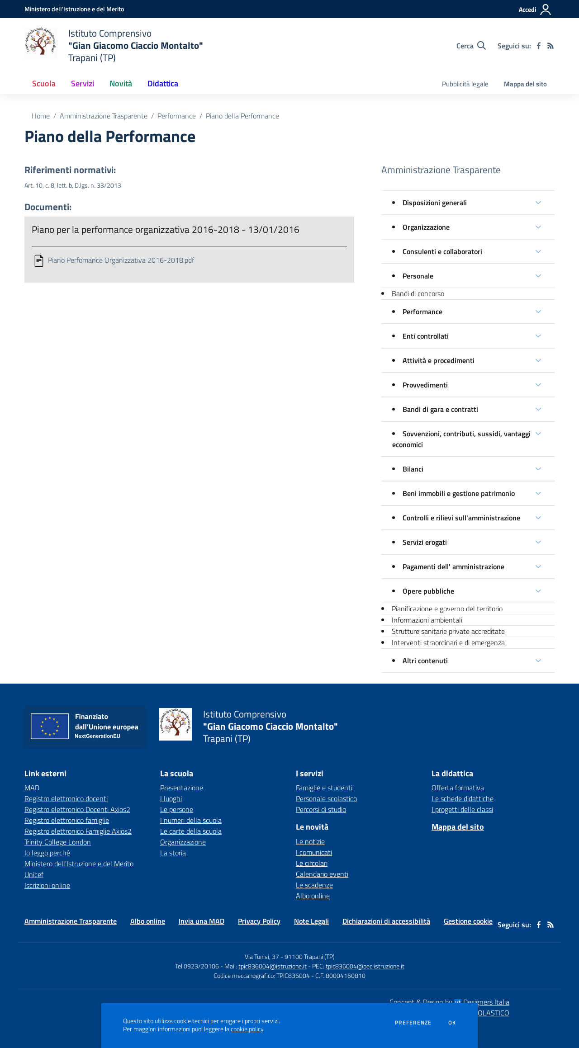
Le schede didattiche (463, 798)
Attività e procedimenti (439, 360)
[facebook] (539, 46)
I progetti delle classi (462, 809)
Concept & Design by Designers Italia (449, 1001)
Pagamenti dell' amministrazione (453, 566)
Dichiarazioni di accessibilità (386, 921)
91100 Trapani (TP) (310, 956)
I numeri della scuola (191, 820)
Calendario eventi (322, 874)
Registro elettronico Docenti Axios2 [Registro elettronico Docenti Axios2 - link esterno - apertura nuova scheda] (77, 809)
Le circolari (311, 863)
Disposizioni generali (435, 202)
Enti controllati (426, 335)
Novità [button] (120, 83)
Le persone (176, 809)
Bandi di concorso (418, 293)
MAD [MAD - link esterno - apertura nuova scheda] (31, 787)
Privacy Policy (259, 921)
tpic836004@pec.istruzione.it (365, 966)
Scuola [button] (44, 83)
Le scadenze (314, 884)
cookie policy (247, 1029)
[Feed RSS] (550, 46)
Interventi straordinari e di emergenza (448, 642)
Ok (452, 1022)
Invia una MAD (201, 921)
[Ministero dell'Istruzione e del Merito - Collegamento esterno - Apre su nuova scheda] (74, 9)
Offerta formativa (458, 787)
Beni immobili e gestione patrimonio (459, 493)
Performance (176, 115)
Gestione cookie (468, 921)
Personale (418, 275)
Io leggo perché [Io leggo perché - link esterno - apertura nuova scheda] (47, 852)
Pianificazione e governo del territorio (447, 608)
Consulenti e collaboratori (442, 251)
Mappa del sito (525, 84)
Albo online (313, 895)
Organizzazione (426, 227)
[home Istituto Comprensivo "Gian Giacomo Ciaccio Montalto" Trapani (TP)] (113, 45)
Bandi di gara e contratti (440, 409)
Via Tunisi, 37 (262, 956)
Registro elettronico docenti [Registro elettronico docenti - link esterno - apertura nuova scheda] (66, 798)
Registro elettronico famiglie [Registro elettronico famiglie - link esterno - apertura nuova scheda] (66, 820)
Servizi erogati (425, 542)
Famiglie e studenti (324, 787)
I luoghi (171, 798)
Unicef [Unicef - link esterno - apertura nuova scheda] (33, 874)
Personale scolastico (326, 798)
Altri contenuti (425, 660)
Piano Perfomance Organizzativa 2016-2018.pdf (121, 260)
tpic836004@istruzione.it (272, 966)
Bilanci (413, 468)
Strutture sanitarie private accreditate (448, 631)
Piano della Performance (242, 115)
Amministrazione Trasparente (103, 115)
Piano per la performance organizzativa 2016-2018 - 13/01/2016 (165, 229)
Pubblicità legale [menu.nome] (465, 84)
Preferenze (413, 1022)
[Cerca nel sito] (471, 46)
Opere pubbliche (428, 590)
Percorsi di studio (321, 809)
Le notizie (310, 841)
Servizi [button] (82, 83)
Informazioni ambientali (427, 619)
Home (41, 115)
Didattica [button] (162, 83)
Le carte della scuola (191, 831)
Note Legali (311, 921)
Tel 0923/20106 (197, 966)
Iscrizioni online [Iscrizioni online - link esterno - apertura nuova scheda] (47, 885)
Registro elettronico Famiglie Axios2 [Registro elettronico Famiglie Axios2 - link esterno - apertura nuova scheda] (78, 831)
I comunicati (314, 852)
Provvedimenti (425, 384)
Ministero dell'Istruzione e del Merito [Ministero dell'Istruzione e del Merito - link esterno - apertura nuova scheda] (78, 863)
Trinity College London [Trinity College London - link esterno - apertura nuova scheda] (57, 841)
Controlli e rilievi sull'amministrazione (461, 517)
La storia (173, 852)
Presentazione (181, 787)
